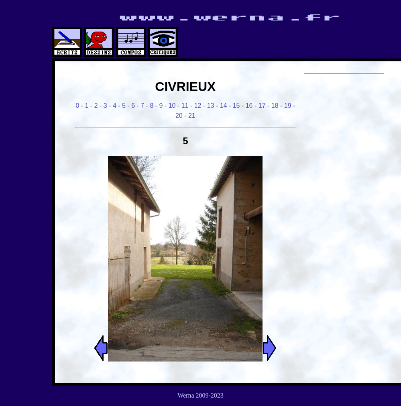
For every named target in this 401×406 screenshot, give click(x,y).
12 (198, 105)
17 (262, 105)
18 (275, 105)
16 (249, 105)
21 (191, 115)
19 (287, 105)
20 (179, 115)
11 (185, 105)
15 (236, 105)
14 (223, 105)
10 (172, 105)
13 (210, 105)
